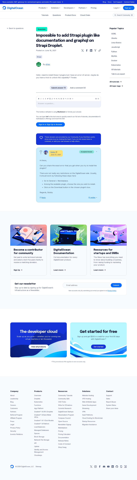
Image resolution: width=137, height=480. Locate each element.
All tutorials (115, 69)
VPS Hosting (86, 399)
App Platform (38, 408)
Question (41, 29)
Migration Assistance (89, 424)
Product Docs (70, 15)
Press (12, 421)
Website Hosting (88, 395)
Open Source (63, 421)
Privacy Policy (112, 290)
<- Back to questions (15, 28)
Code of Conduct (64, 444)
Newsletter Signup (64, 424)
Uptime (36, 446)
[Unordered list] (61, 99)
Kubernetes (116, 65)
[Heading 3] (59, 99)
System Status (111, 405)
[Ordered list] (63, 99)
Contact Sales (129, 2)
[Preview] (96, 99)
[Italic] (41, 99)
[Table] (70, 99)
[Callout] (68, 99)
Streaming (85, 408)
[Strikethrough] (45, 99)
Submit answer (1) (58, 88)
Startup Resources (88, 421)
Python (114, 52)
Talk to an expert (118, 74)
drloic (48, 64)
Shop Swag (62, 447)
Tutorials (44, 15)
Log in (117, 8)
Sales (108, 399)
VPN (83, 412)
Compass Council (64, 418)
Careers (13, 405)
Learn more (60, 270)
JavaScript (115, 47)
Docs (110, 2)
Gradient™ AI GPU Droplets (43, 412)
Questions (57, 15)
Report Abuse (111, 402)
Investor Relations (16, 434)
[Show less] (96, 151)
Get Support (117, 2)
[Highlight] (52, 99)
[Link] (48, 99)
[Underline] (43, 99)
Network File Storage (41, 440)
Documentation (63, 437)
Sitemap (38, 466)
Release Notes (63, 441)
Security (13, 431)
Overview (37, 395)
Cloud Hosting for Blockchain (92, 418)
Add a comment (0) (78, 88)
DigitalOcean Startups (65, 412)
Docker (114, 60)
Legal (12, 424)
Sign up (129, 8)
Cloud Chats (85, 15)
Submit (116, 285)
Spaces (37, 433)
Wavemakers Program (66, 415)
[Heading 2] (57, 99)
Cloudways (38, 455)
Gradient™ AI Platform (41, 424)
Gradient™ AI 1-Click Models (44, 420)
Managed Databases (41, 430)
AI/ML (113, 34)
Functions (37, 405)
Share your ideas (112, 408)
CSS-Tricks (62, 402)
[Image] (50, 99)
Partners (13, 412)
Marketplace (62, 428)
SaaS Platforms (87, 415)
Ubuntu (114, 38)
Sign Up (18, 270)
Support (109, 395)
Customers (14, 408)
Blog (104, 2)
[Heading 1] (54, 99)
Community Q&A (63, 399)
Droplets (37, 399)
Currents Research (64, 408)
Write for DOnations (65, 405)
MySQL (114, 56)
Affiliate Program (16, 418)
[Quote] (66, 99)
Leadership (14, 399)
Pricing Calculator (64, 434)
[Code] (72, 99)
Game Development (89, 405)
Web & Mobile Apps (89, 402)
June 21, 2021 (56, 155)
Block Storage (39, 437)
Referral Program (16, 415)
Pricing (60, 431)
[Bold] (39, 99)
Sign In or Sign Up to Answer (50, 124)
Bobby (53, 152)
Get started (98, 347)
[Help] (98, 99)
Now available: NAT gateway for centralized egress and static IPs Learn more (33, 2)
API (35, 443)
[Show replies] (96, 197)
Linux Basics (116, 43)
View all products (38, 347)
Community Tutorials (65, 395)
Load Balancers (39, 427)
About (12, 395)
